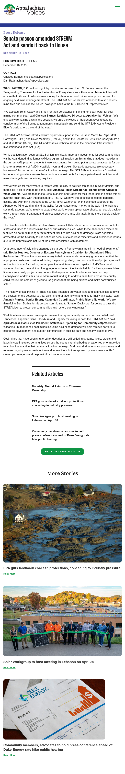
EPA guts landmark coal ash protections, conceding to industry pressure (61, 568)
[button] (62, 451)
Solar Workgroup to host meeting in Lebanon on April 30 (48, 662)
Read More (9, 573)
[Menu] (118, 8)
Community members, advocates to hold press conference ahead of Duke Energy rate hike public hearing (60, 435)
